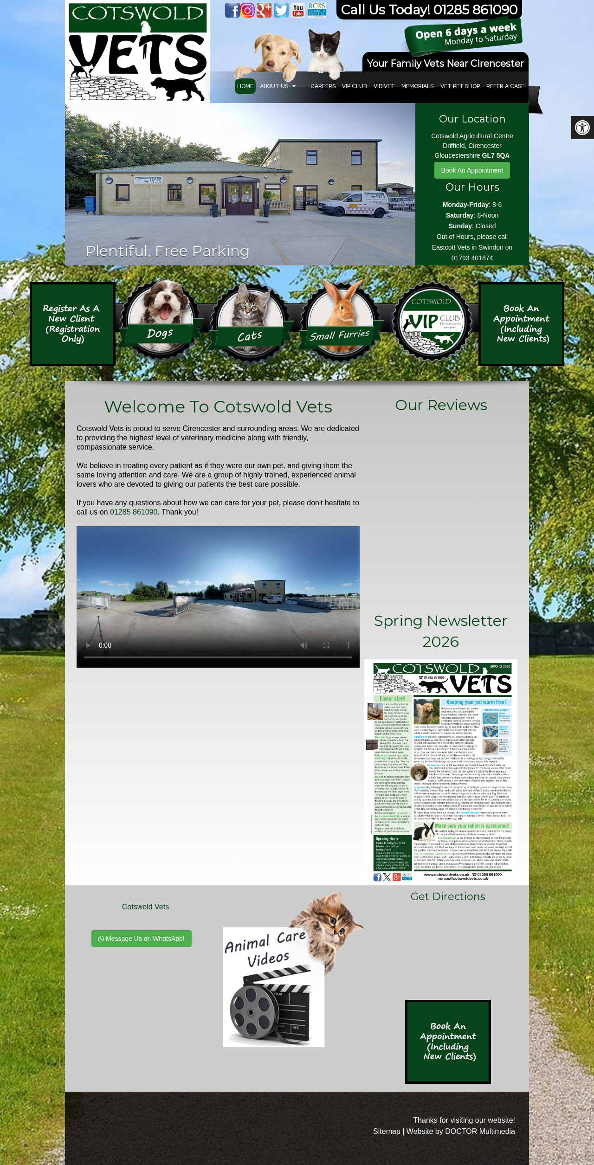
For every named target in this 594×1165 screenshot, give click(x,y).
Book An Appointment (472, 170)
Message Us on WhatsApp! (141, 938)
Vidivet (384, 86)
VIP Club (354, 86)
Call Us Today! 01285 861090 (429, 10)
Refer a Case (505, 86)
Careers (323, 86)
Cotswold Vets (145, 907)
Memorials (417, 86)
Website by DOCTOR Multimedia (461, 1131)
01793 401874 (472, 258)
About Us (274, 86)
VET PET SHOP (460, 86)
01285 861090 (133, 512)
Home (245, 86)
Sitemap (386, 1131)
